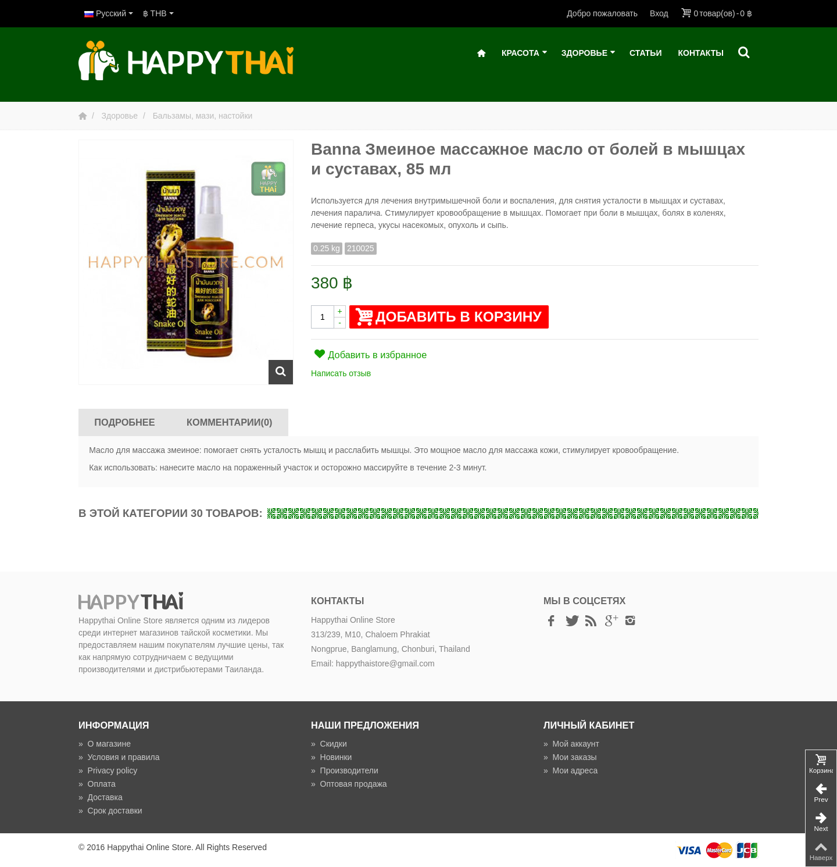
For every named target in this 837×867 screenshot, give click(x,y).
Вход (659, 13)
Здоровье (588, 53)
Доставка (100, 797)
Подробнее (124, 422)
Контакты (701, 53)
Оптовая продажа (349, 783)
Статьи (645, 53)
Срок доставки (110, 810)
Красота (525, 53)
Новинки (331, 757)
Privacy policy (107, 770)
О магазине (104, 743)
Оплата (97, 783)
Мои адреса (570, 770)
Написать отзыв (341, 373)
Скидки (329, 743)
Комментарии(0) (229, 422)
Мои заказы (570, 757)
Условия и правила (118, 757)
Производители (344, 770)
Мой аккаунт (571, 743)
